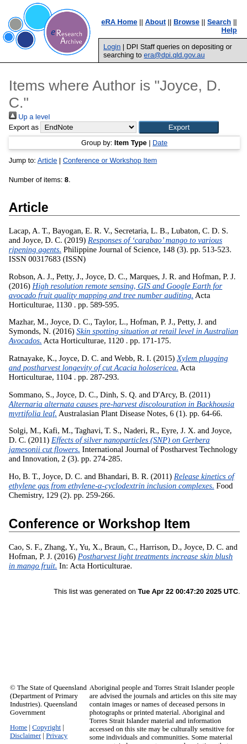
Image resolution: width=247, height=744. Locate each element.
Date (160, 143)
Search (219, 22)
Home (18, 727)
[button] (179, 127)
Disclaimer (25, 736)
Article (47, 160)
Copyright (46, 727)
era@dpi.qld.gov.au (174, 55)
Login (111, 46)
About (155, 22)
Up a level (29, 117)
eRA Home (119, 22)
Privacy (56, 736)
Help (229, 30)
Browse (186, 22)
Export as (24, 127)
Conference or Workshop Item (110, 160)
